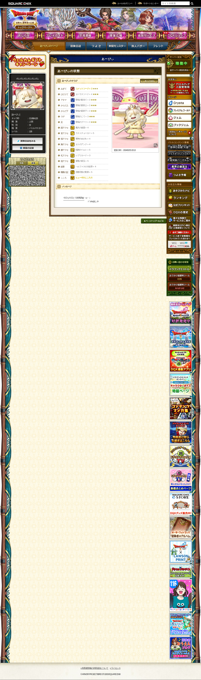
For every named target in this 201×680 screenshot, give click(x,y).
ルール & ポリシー (124, 3)
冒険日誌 (75, 47)
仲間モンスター (117, 47)
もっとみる (149, 81)
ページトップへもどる (154, 220)
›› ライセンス (115, 668)
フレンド (158, 47)
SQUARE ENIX (20, 3)
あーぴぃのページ (49, 46)
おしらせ (24, 35)
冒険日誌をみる (27, 141)
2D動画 (21, 163)
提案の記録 (27, 148)
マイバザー (137, 47)
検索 (192, 3)
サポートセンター (150, 3)
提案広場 (116, 35)
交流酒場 (85, 35)
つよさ (96, 47)
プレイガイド (55, 35)
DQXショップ (177, 35)
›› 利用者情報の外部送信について (95, 668)
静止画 (33, 163)
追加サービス (146, 35)
